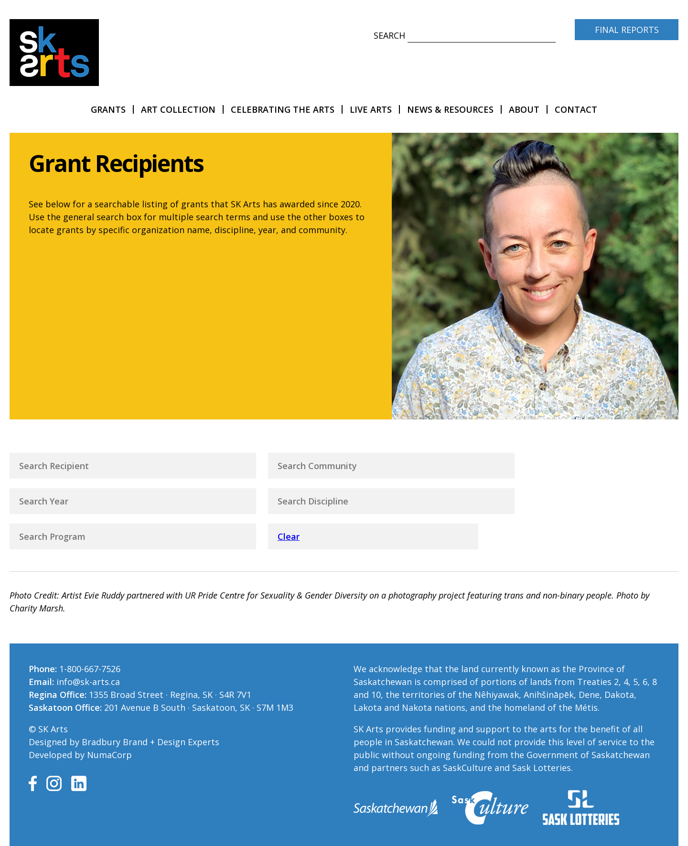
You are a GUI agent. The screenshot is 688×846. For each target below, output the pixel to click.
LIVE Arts (371, 109)
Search (389, 35)
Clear (289, 536)
